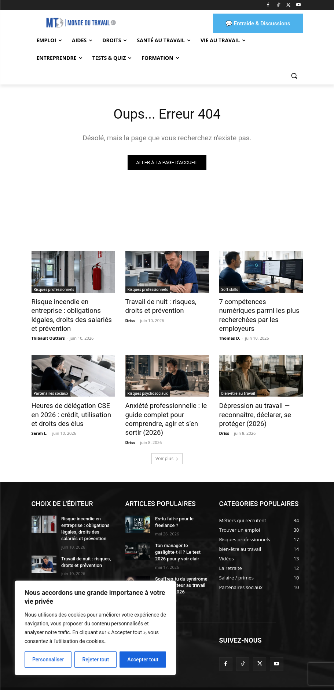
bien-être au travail (238, 382)
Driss (130, 319)
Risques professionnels (54, 290)
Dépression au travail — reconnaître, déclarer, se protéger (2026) (252, 403)
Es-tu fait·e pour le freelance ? (173, 507)
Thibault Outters (48, 327)
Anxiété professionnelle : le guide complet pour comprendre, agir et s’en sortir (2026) (166, 407)
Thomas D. (229, 327)
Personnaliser (48, 659)
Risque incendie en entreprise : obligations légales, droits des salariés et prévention (72, 310)
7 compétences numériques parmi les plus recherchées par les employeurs (257, 310)
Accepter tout (142, 659)
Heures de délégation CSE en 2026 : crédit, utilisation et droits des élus (71, 403)
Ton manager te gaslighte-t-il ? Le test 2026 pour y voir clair (180, 536)
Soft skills (229, 290)
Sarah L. (40, 420)
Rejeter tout (95, 659)
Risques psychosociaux (148, 382)
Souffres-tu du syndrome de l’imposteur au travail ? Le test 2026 (180, 569)
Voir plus (167, 444)
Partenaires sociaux (51, 382)
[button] (294, 75)
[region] (95, 628)
